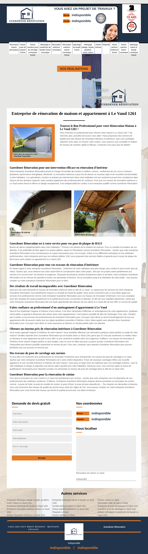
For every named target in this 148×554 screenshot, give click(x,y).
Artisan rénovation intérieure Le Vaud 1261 (26, 515)
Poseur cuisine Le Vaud (108, 500)
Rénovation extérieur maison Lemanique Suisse (66, 48)
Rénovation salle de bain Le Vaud (113, 503)
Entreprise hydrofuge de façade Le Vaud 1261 (27, 506)
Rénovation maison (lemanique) (13, 47)
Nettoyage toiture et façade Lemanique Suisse (134, 48)
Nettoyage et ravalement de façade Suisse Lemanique (45, 48)
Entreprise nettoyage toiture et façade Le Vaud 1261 (73, 501)
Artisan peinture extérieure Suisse (114, 48)
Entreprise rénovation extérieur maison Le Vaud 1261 (28, 510)
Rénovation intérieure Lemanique (56, 47)
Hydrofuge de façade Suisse (77, 47)
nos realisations (74, 68)
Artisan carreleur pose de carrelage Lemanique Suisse (32, 48)
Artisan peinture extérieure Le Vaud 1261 (70, 509)
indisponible (81, 15)
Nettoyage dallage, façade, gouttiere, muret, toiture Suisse (88, 48)
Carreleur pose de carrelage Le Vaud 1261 (117, 509)
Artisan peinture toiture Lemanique (123, 48)
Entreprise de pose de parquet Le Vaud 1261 (118, 506)
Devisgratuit (101, 18)
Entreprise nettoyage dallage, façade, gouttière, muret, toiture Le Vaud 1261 (28, 501)
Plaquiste (106, 44)
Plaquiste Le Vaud (60, 512)
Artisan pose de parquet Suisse (23, 48)
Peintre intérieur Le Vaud (63, 515)
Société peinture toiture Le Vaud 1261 (69, 506)
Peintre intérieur (98, 45)
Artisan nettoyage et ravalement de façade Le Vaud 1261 (118, 513)
